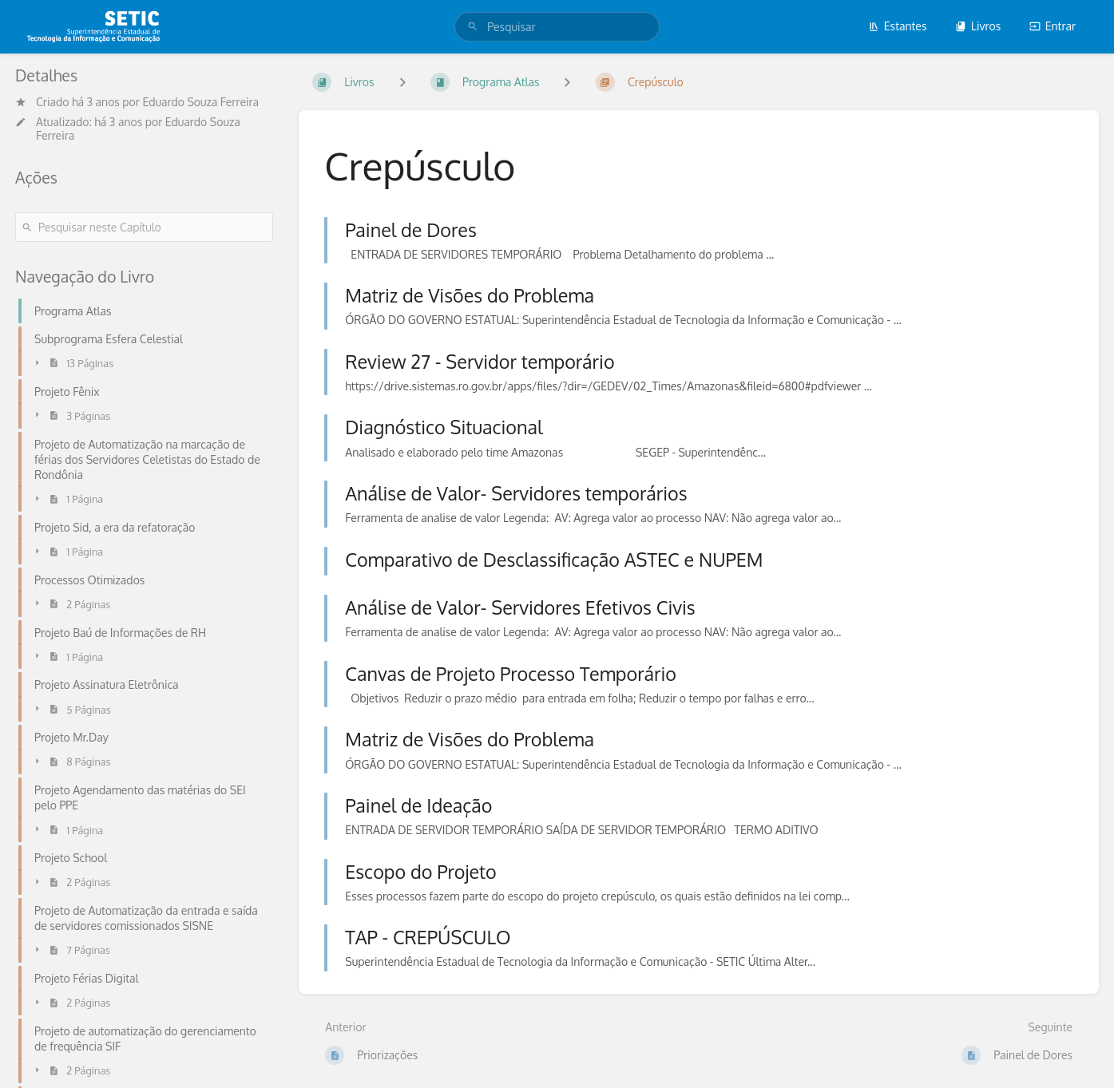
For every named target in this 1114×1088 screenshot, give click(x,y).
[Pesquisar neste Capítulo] (144, 227)
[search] (557, 27)
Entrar (1052, 26)
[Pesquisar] (472, 27)
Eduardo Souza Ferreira (200, 102)
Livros (978, 26)
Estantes (897, 26)
